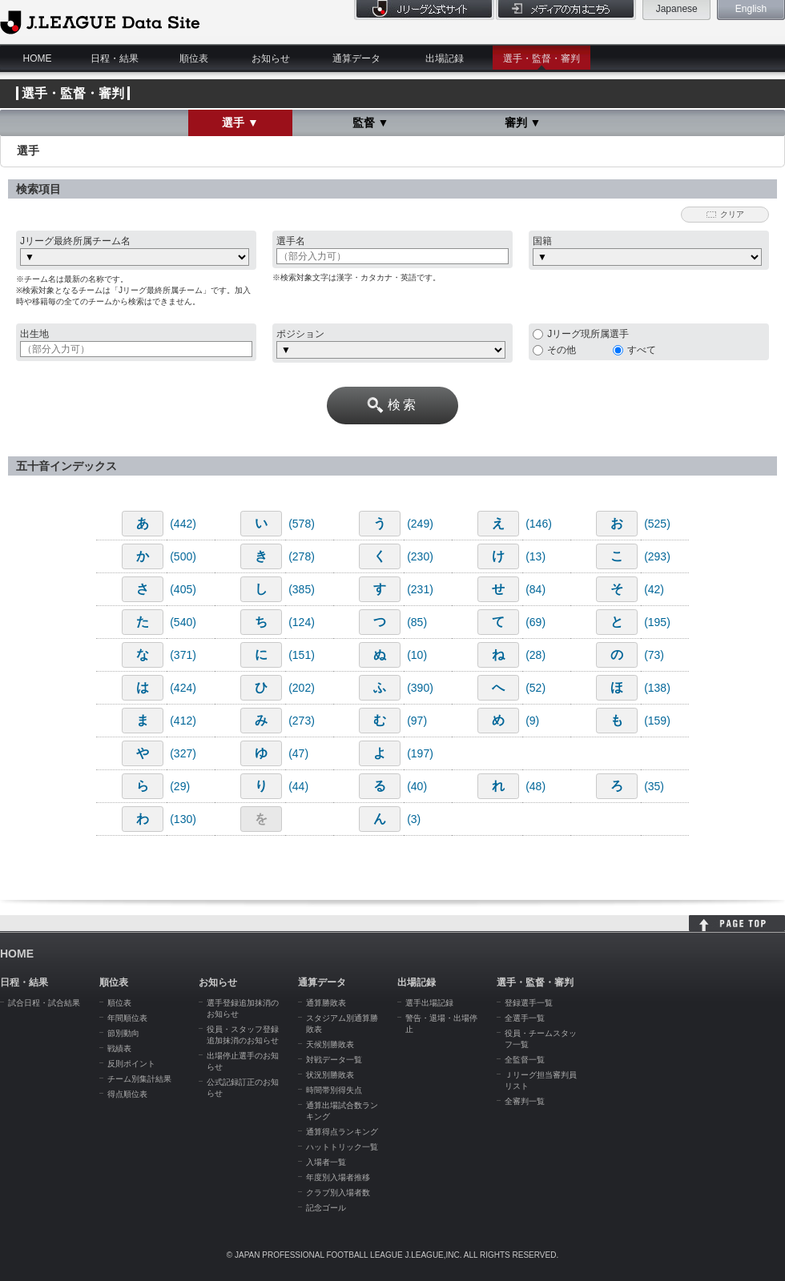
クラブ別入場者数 (338, 1192)
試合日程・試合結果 (44, 1002)
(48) (535, 786)
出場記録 (444, 58)
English (751, 8)
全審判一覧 (525, 1101)
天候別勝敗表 (330, 1044)
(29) (180, 786)
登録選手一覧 (529, 1002)
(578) (301, 523)
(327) (183, 753)
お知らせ (271, 58)
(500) (183, 556)
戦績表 (119, 1048)
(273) (301, 720)
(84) (535, 589)
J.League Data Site (99, 21)
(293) (657, 556)
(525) (657, 523)
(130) (183, 819)
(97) (417, 720)
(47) (298, 753)
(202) (301, 687)
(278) (301, 556)
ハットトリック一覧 (342, 1146)
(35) (654, 786)
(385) (301, 589)
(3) (414, 819)
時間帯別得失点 (334, 1090)
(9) (532, 720)
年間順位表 (127, 1018)
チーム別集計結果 (139, 1078)
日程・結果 (115, 58)
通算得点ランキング (342, 1131)
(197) (420, 753)
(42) (654, 589)
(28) (535, 655)
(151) (301, 655)
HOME (37, 58)
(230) (420, 556)
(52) (535, 687)
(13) (535, 556)
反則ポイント (131, 1063)
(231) (420, 589)
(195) (657, 622)
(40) (417, 786)
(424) (183, 687)
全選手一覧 (525, 1018)
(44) (298, 786)
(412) (183, 720)
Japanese (677, 8)
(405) (183, 589)
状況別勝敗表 (330, 1074)
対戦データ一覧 (334, 1059)
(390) (420, 687)
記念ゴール (326, 1207)
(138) (657, 687)
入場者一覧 (326, 1162)
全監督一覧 (525, 1059)
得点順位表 (127, 1094)
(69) (535, 622)
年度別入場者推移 (338, 1177)
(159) (657, 720)
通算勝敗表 (326, 1002)
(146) (538, 523)
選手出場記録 (429, 1002)
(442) (183, 523)
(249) (420, 523)
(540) (183, 622)
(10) (417, 655)
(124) (301, 622)
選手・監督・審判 (541, 58)
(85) (417, 622)
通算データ (356, 58)
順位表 (193, 58)
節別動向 (123, 1033)
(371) (183, 655)
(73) (654, 655)
